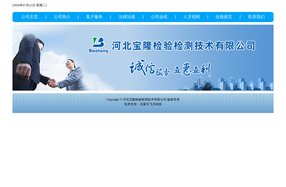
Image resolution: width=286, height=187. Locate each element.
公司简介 (62, 17)
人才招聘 (191, 17)
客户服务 (94, 17)
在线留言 (224, 17)
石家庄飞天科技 (151, 104)
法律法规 (127, 17)
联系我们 (256, 17)
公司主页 (29, 17)
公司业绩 (159, 17)
